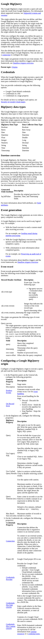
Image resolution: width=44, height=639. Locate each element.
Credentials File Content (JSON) (10, 626)
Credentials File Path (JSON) (10, 605)
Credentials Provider (10, 578)
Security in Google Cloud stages (13, 102)
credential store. (34, 634)
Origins (14, 67)
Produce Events (9, 391)
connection (6, 55)
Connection (10, 541)
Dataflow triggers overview (23, 63)
